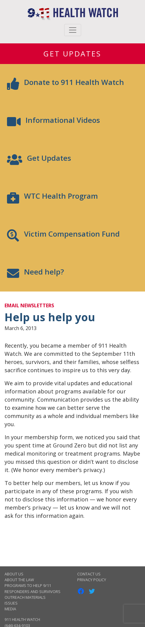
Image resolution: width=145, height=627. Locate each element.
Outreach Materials (25, 597)
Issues (11, 603)
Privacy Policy (91, 579)
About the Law (19, 579)
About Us (14, 574)
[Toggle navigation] (72, 30)
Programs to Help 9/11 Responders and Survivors (32, 588)
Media (10, 609)
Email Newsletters (29, 305)
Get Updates (72, 54)
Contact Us (89, 574)
